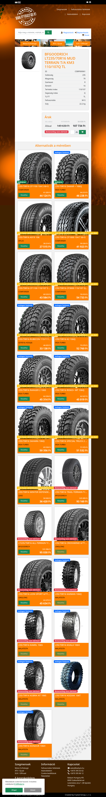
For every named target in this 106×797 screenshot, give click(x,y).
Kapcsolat (86, 14)
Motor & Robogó (22, 768)
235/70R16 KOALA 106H (67, 645)
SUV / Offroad (20, 773)
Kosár (87, 35)
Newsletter (45, 776)
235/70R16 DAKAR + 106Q (68, 186)
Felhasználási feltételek (80, 9)
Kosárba (24, 195)
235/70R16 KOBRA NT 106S (32, 695)
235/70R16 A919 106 (29, 237)
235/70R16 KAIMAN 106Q (68, 594)
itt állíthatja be (19, 784)
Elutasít (32, 790)
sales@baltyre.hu (77, 768)
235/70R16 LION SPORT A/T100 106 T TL (39, 594)
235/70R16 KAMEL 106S (30, 645)
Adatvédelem (72, 14)
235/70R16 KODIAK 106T (68, 695)
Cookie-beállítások (48, 773)
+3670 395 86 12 (77, 773)
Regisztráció (69, 32)
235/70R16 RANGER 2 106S (32, 390)
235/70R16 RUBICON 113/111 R (34, 339)
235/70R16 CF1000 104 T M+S (70, 237)
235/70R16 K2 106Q (65, 339)
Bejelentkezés (82, 32)
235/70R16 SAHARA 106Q (31, 441)
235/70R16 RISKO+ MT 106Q (69, 390)
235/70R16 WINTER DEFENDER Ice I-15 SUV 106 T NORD (47, 492)
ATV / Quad (19, 770)
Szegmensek (62, 9)
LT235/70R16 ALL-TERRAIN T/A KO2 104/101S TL (43, 543)
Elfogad (14, 790)
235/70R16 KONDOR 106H (31, 745)
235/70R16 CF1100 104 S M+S (33, 186)
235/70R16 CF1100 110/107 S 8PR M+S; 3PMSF (42, 288)
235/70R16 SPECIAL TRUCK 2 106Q (73, 441)
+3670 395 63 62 (77, 770)
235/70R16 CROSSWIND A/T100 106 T (74, 543)
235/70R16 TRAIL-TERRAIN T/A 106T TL (75, 492)
